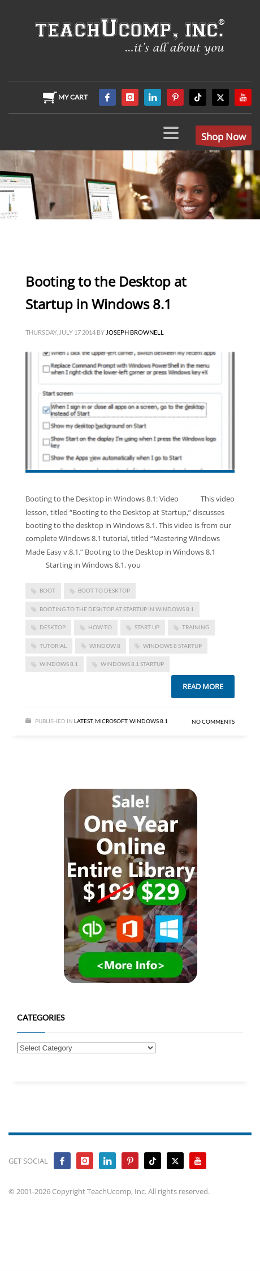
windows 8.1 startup (132, 663)
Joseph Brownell (135, 332)
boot (47, 590)
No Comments (213, 721)
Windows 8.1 (59, 663)
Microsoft (111, 720)
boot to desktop (104, 590)
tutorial (53, 645)
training (195, 627)
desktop (53, 627)
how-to (100, 627)
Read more (203, 686)
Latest (83, 720)
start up (147, 627)
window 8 (104, 645)
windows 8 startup (172, 645)
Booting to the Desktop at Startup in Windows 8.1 (117, 609)
